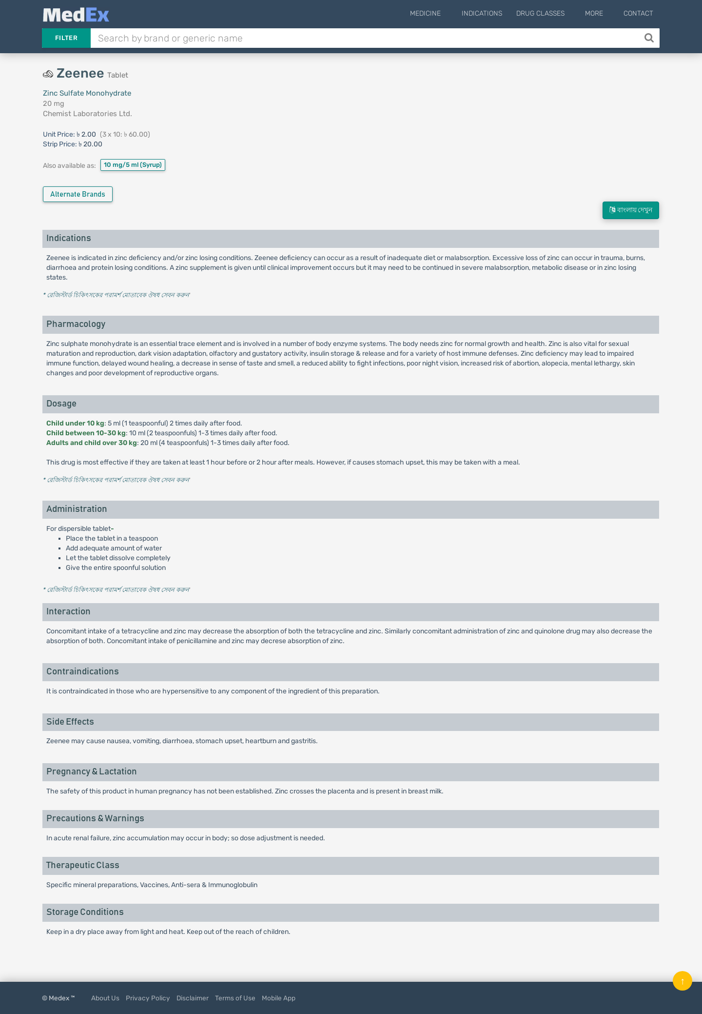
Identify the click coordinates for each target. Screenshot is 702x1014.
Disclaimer (192, 998)
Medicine (444, 13)
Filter (66, 37)
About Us (105, 998)
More (600, 13)
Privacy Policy (148, 998)
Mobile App (278, 998)
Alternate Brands (77, 194)
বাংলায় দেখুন (630, 210)
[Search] (650, 38)
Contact (638, 13)
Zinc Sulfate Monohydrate (87, 93)
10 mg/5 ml (133, 164)
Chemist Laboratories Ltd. (87, 113)
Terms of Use (235, 998)
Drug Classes (553, 13)
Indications (494, 13)
